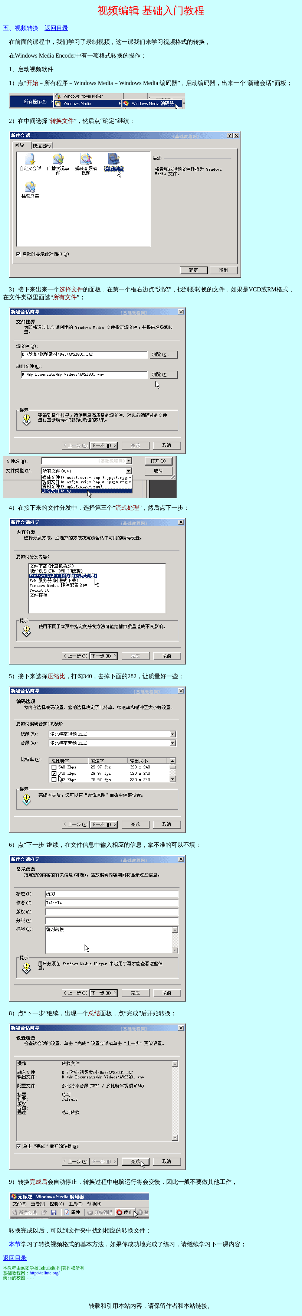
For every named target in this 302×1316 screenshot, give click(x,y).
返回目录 (56, 28)
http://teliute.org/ (45, 1273)
